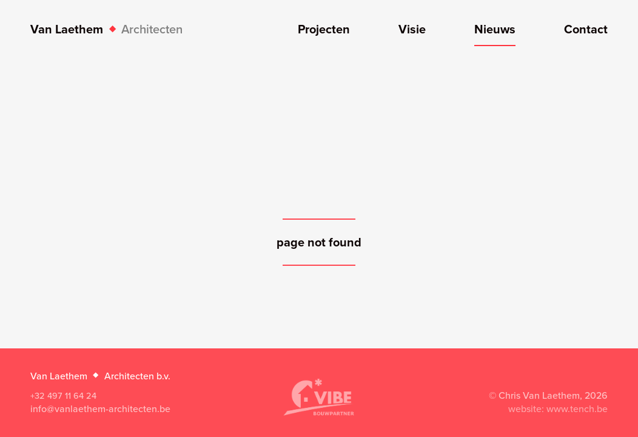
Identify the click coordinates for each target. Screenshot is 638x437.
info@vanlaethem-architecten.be (100, 408)
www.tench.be (577, 408)
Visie (412, 30)
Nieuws (494, 30)
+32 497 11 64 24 (63, 395)
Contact (586, 30)
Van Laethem (106, 29)
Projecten (324, 30)
